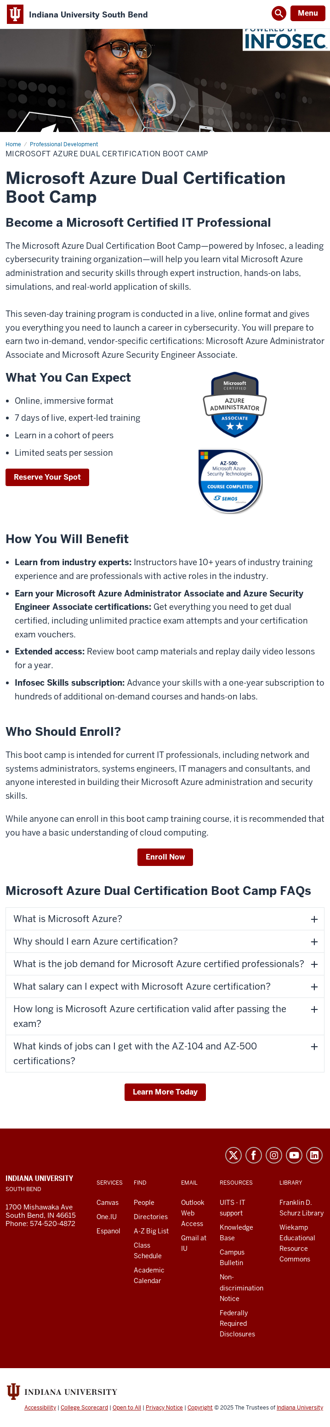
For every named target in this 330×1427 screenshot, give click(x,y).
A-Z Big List (151, 1231)
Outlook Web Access (193, 1213)
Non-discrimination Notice (241, 1287)
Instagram (274, 1155)
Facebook (253, 1155)
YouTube (294, 1155)
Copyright (200, 1407)
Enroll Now (165, 857)
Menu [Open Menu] (308, 13)
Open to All (127, 1407)
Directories (151, 1217)
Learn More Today (165, 1092)
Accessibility (40, 1407)
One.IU (107, 1217)
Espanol (108, 1231)
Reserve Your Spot (47, 477)
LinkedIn (314, 1155)
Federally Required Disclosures (237, 1323)
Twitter (233, 1155)
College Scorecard (84, 1407)
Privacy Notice (164, 1407)
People (144, 1202)
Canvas (108, 1202)
